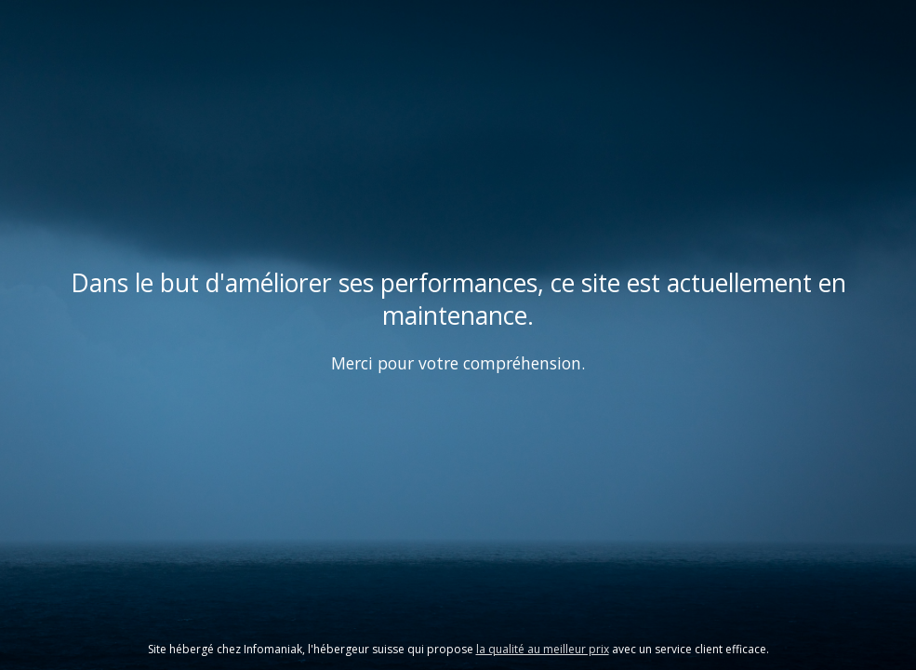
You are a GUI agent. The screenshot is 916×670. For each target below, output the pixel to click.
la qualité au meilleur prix (542, 649)
